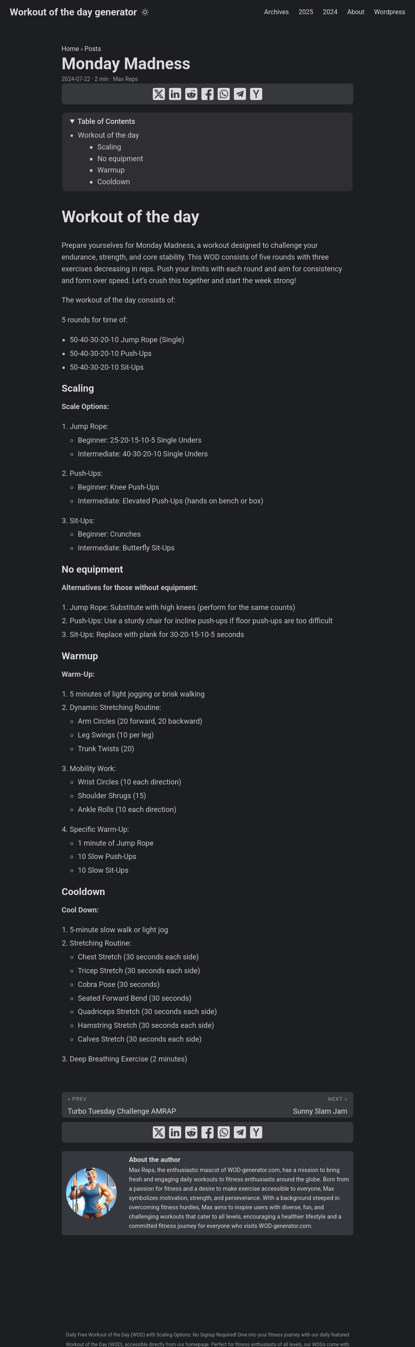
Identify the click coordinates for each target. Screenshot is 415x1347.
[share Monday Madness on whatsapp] (224, 94)
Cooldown (113, 181)
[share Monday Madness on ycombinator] (256, 94)
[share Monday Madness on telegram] (240, 94)
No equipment (120, 158)
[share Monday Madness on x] (159, 94)
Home (70, 49)
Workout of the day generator (73, 12)
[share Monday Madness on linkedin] (175, 94)
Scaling (109, 147)
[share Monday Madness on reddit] (191, 94)
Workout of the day (108, 135)
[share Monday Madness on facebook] (207, 94)
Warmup (110, 170)
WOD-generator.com (254, 1170)
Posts (93, 49)
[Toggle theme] (145, 12)
